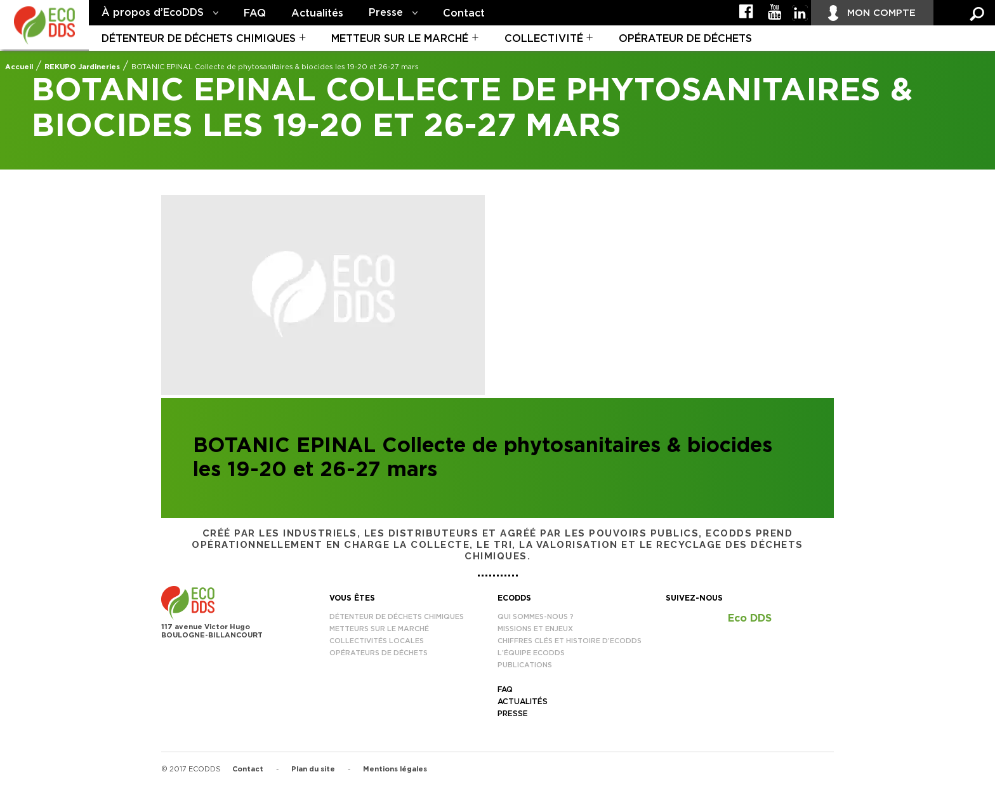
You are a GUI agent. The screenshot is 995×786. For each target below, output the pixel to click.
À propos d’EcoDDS (153, 13)
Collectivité (543, 39)
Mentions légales (395, 769)
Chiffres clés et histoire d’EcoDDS (570, 640)
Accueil (19, 66)
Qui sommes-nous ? (536, 616)
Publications (525, 665)
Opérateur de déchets (685, 39)
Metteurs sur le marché (379, 628)
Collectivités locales (376, 640)
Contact (464, 13)
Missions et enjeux (535, 628)
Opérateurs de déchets (378, 652)
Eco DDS (750, 618)
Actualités (317, 13)
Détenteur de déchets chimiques (199, 39)
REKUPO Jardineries (82, 66)
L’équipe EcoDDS (531, 652)
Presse (386, 13)
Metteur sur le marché (399, 39)
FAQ (255, 13)
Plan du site (313, 769)
